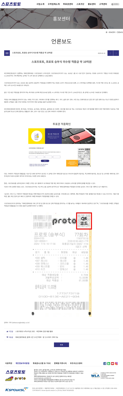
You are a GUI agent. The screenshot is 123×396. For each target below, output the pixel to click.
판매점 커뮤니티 (60, 363)
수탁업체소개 (54, 3)
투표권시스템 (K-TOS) (42, 363)
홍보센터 (92, 3)
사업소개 (40, 3)
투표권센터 (68, 3)
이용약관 (8, 363)
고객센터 (103, 3)
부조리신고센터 (76, 363)
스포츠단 (80, 3)
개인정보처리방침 (22, 363)
